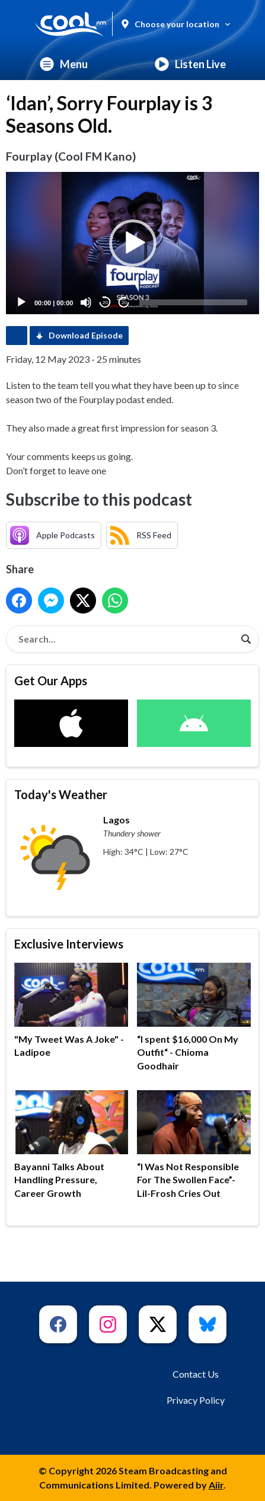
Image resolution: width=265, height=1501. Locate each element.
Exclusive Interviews (68, 944)
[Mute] (86, 302)
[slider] (193, 302)
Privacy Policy (196, 1400)
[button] (133, 243)
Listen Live (190, 64)
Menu (64, 64)
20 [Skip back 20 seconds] (105, 302)
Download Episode (86, 335)
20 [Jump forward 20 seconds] (124, 302)
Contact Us (196, 1373)
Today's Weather (60, 794)
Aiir (216, 1484)
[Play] (21, 302)
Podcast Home (16, 335)
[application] (132, 243)
